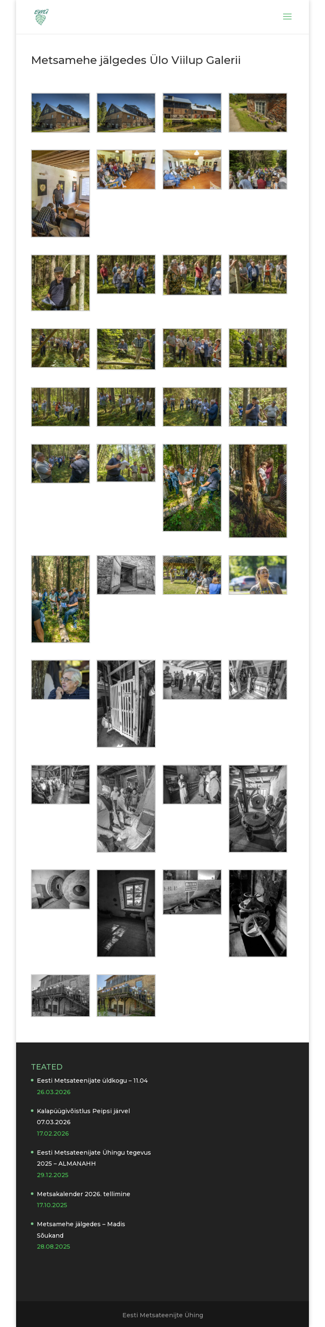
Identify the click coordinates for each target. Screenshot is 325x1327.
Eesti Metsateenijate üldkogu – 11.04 (92, 1080)
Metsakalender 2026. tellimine (83, 1194)
